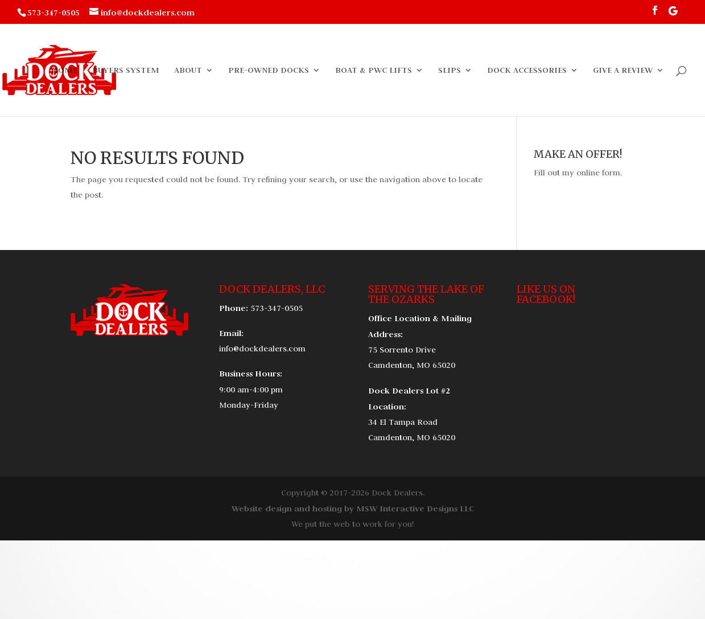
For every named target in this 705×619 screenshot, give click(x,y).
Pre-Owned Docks (268, 70)
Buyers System (125, 70)
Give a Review (623, 70)
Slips (449, 70)
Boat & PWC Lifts (373, 70)
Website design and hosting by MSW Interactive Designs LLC (353, 508)
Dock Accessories (527, 70)
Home (64, 70)
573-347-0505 (276, 308)
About (188, 70)
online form (598, 172)
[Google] (673, 14)
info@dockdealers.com (262, 348)
